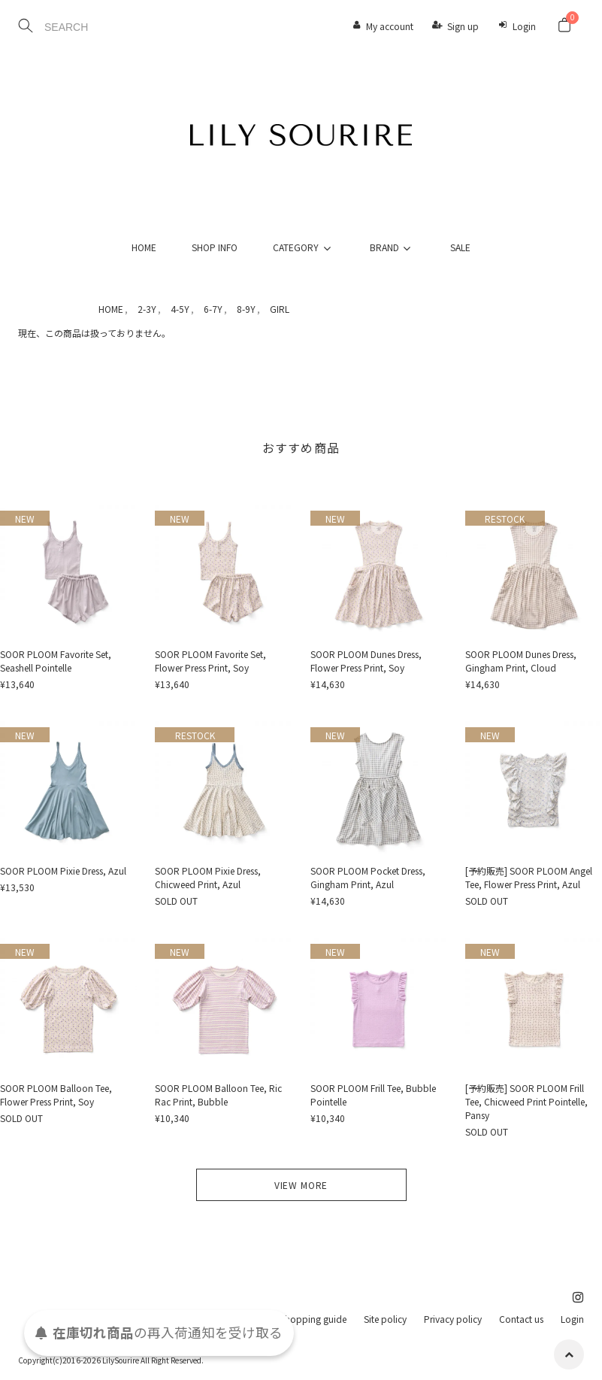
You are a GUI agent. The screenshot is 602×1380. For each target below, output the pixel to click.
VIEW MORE (301, 1184)
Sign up (463, 26)
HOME (144, 247)
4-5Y (180, 308)
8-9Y (246, 308)
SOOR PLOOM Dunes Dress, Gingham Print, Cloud (520, 661)
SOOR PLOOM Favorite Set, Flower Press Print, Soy (210, 661)
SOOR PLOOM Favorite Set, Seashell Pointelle (55, 661)
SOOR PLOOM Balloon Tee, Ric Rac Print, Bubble (218, 1094)
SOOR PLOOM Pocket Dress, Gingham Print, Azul (367, 877)
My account (389, 26)
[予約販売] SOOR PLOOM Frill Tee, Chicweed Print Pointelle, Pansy (526, 1101)
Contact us (521, 1318)
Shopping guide (313, 1318)
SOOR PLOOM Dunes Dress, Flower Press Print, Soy (366, 661)
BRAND (392, 247)
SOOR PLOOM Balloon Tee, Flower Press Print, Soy (56, 1094)
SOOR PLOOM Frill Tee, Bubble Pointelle (373, 1094)
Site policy (385, 1318)
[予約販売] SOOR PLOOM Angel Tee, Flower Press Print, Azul (528, 877)
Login (524, 26)
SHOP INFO (214, 247)
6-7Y (213, 308)
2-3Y (147, 308)
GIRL (279, 308)
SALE (460, 247)
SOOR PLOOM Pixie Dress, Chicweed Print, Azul (208, 877)
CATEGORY (303, 247)
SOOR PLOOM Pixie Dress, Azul (63, 870)
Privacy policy (453, 1318)
